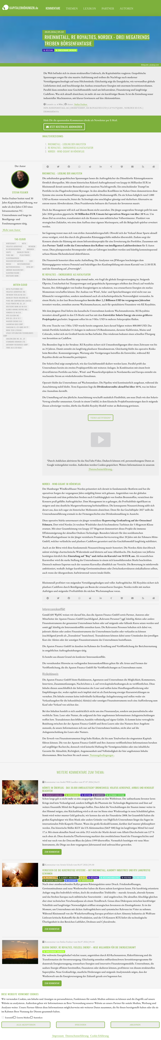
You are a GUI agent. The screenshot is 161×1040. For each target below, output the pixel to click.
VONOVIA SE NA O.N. (12, 312)
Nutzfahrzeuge (22, 264)
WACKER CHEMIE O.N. (13, 321)
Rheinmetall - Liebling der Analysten (67, 144)
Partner (108, 8)
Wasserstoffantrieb (13, 261)
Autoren (126, 8)
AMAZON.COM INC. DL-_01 (14, 338)
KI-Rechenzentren (12, 249)
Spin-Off (28, 267)
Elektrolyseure (11, 273)
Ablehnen (135, 1024)
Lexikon (89, 8)
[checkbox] (2, 1017)
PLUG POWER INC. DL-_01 (14, 303)
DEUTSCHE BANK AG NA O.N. (15, 306)
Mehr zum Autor (11, 229)
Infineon (30, 246)
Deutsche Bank (11, 276)
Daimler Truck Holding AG (16, 298)
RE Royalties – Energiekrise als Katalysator (70, 147)
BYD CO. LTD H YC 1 (12, 318)
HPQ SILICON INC (11, 315)
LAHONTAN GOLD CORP (13, 324)
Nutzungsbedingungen (101, 755)
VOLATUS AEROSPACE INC (14, 292)
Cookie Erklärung (99, 1035)
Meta (23, 243)
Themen (72, 8)
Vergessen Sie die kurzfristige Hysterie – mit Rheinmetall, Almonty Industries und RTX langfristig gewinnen (96, 872)
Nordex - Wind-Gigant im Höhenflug (66, 151)
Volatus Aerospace (13, 246)
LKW (30, 261)
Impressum (58, 1035)
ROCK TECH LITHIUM (13, 330)
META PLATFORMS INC (13, 289)
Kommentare (53, 8)
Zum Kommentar (52, 851)
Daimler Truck (22, 252)
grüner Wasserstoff (14, 270)
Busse (7, 264)
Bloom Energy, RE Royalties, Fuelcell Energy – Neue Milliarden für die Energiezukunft (89, 947)
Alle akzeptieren (25, 1024)
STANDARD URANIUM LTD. (14, 341)
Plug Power (23, 255)
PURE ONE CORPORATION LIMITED (17, 300)
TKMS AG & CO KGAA (13, 347)
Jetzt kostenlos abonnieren (64, 127)
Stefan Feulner (80, 104)
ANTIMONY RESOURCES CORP (16, 344)
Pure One (9, 255)
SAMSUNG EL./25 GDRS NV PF (16, 327)
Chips (7, 252)
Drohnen (29, 249)
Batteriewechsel (12, 267)
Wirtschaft (10, 243)
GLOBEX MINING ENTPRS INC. (16, 309)
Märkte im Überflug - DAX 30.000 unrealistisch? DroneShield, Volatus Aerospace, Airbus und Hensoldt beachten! (98, 789)
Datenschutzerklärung (77, 1035)
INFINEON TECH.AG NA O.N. (15, 295)
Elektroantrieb (11, 258)
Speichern (80, 1024)
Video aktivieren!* (100, 417)
